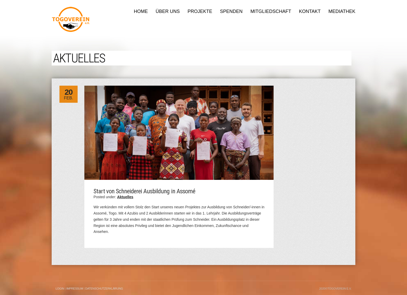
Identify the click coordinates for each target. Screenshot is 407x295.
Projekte (200, 11)
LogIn (60, 288)
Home (141, 11)
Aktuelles (125, 197)
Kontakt (310, 11)
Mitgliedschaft (270, 11)
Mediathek (341, 11)
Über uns (168, 11)
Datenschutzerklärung (104, 288)
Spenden (231, 11)
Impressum (74, 288)
